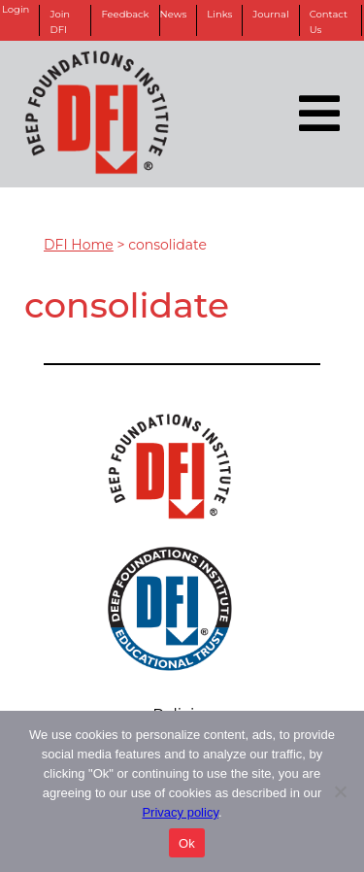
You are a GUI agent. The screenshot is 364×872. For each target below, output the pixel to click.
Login (15, 10)
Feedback (125, 14)
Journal (270, 14)
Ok (187, 843)
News (173, 14)
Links (219, 14)
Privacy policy (180, 812)
